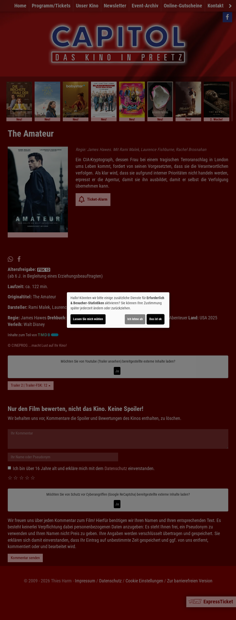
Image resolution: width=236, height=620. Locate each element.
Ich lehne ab (135, 319)
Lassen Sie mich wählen (88, 319)
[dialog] (118, 310)
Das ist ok (155, 319)
